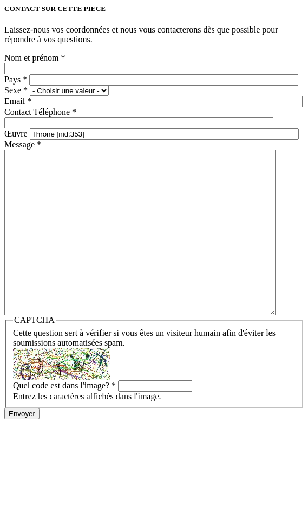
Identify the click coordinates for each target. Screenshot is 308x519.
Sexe (16, 90)
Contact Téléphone (40, 111)
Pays (15, 79)
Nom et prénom (34, 57)
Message (22, 144)
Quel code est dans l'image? (64, 418)
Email (17, 101)
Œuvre (17, 133)
